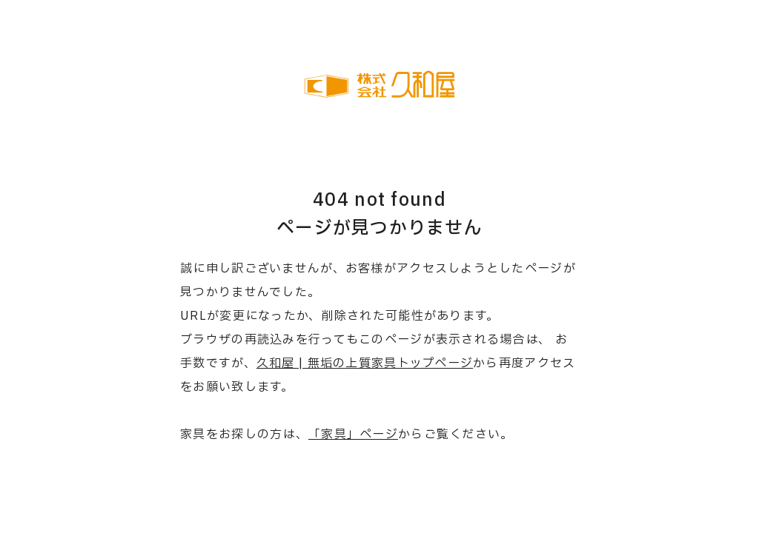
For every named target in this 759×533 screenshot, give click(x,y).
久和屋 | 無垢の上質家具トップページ (364, 363)
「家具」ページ (353, 434)
